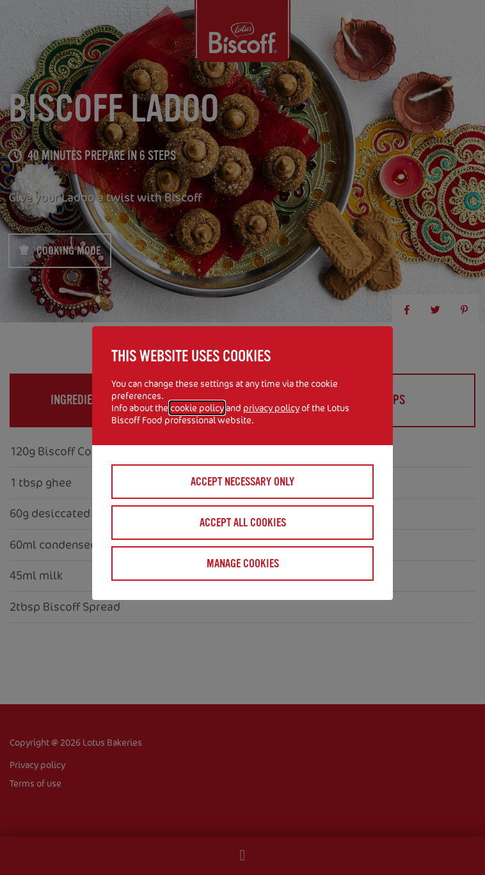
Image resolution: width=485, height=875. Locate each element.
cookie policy (197, 408)
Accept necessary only (242, 481)
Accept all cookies (243, 522)
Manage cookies (243, 563)
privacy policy (271, 408)
